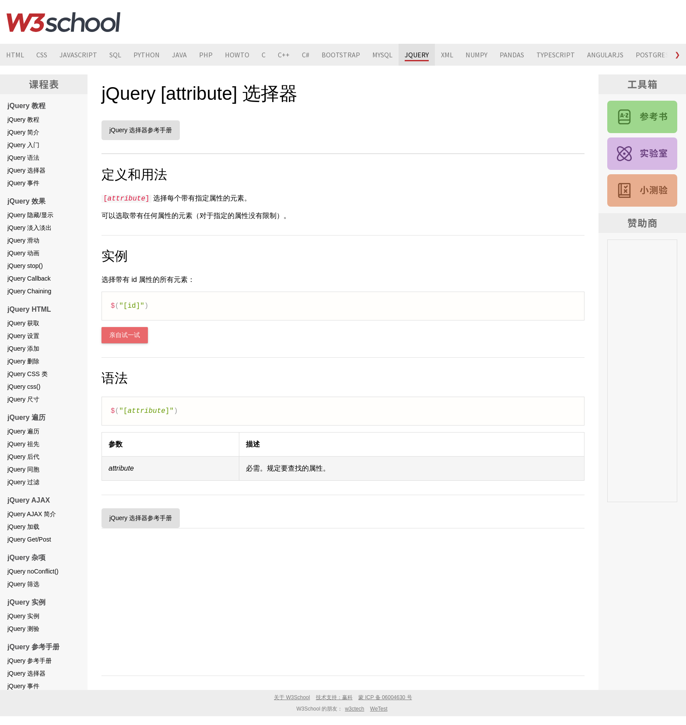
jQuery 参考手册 (29, 660)
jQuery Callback (29, 278)
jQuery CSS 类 (27, 373)
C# (305, 54)
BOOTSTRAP (341, 54)
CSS (41, 54)
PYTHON (146, 54)
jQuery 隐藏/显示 (30, 214)
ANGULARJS (605, 54)
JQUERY (417, 54)
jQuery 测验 (23, 628)
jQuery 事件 (23, 183)
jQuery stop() (25, 265)
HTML (15, 54)
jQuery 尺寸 (23, 399)
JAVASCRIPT (78, 54)
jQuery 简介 (23, 132)
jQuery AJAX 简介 (31, 513)
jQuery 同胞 (23, 469)
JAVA (179, 54)
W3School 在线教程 (63, 22)
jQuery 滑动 (23, 240)
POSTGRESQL (656, 54)
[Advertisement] (343, 600)
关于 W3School (292, 697)
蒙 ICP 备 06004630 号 (385, 697)
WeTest (379, 709)
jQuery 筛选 (23, 584)
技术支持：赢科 (334, 697)
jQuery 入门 (23, 144)
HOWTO (237, 54)
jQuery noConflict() (33, 571)
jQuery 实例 (23, 615)
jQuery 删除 (23, 361)
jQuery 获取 (23, 323)
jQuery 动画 (23, 253)
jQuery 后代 (23, 456)
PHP (206, 54)
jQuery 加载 (23, 526)
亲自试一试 (124, 335)
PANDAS (512, 54)
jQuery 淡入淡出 (29, 227)
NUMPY (476, 54)
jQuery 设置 (23, 335)
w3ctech (354, 709)
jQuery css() (23, 386)
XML (447, 54)
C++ (284, 54)
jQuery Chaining (29, 291)
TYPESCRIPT (555, 54)
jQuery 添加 (23, 348)
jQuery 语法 (23, 157)
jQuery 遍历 (23, 431)
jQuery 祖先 (23, 443)
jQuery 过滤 (23, 482)
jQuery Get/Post (29, 539)
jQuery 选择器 (26, 170)
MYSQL (382, 54)
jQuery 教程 (23, 119)
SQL (115, 54)
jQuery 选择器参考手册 (140, 130)
